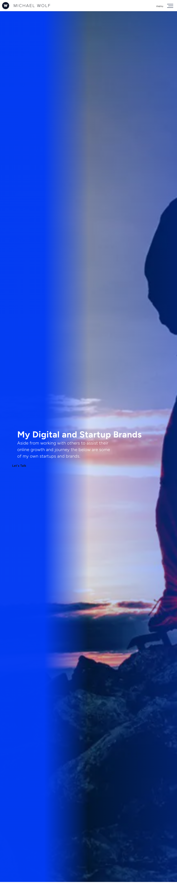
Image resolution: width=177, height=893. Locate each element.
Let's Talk (19, 466)
